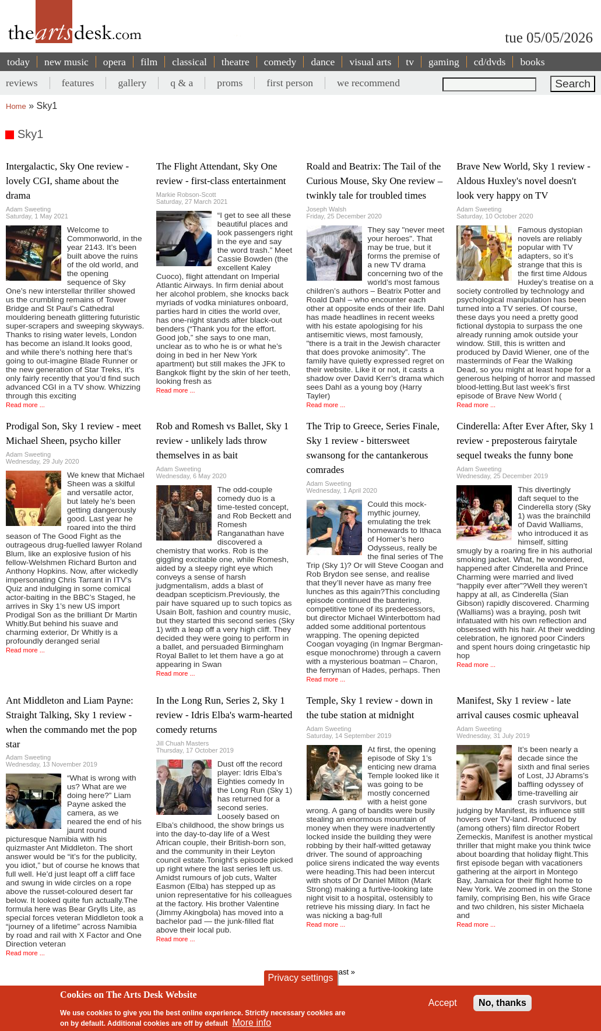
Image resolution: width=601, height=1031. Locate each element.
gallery (132, 83)
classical (189, 62)
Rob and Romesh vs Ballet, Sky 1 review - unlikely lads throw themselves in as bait (222, 441)
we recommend (368, 83)
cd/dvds (490, 62)
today (18, 62)
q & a (181, 83)
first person (289, 83)
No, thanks (502, 1008)
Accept (442, 1008)
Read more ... (25, 404)
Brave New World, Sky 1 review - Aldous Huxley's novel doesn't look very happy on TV (523, 181)
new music (66, 62)
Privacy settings (300, 983)
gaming (443, 62)
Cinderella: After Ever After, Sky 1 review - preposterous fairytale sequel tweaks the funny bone (525, 441)
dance (323, 62)
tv (410, 62)
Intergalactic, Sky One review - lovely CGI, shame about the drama (67, 181)
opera (114, 62)
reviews (22, 83)
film (148, 62)
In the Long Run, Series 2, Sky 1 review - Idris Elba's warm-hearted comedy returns (224, 715)
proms (229, 83)
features (78, 83)
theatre (235, 62)
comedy (280, 62)
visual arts (370, 62)
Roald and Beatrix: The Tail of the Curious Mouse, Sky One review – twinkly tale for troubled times (375, 181)
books (532, 62)
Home (16, 106)
